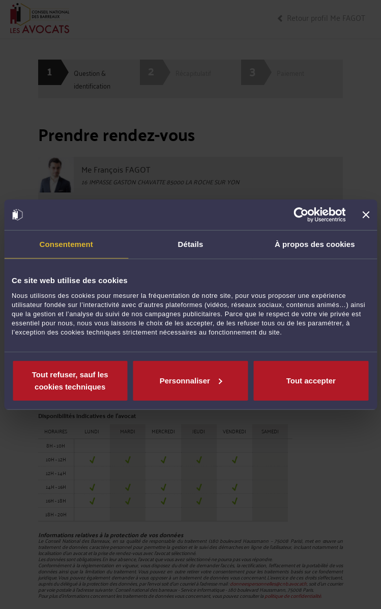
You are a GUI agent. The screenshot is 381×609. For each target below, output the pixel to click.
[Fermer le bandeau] (365, 214)
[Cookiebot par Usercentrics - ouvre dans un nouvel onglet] (301, 215)
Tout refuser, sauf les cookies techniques (70, 380)
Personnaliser (191, 380)
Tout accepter (311, 380)
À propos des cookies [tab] (315, 244)
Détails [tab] (190, 244)
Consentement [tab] (66, 244)
